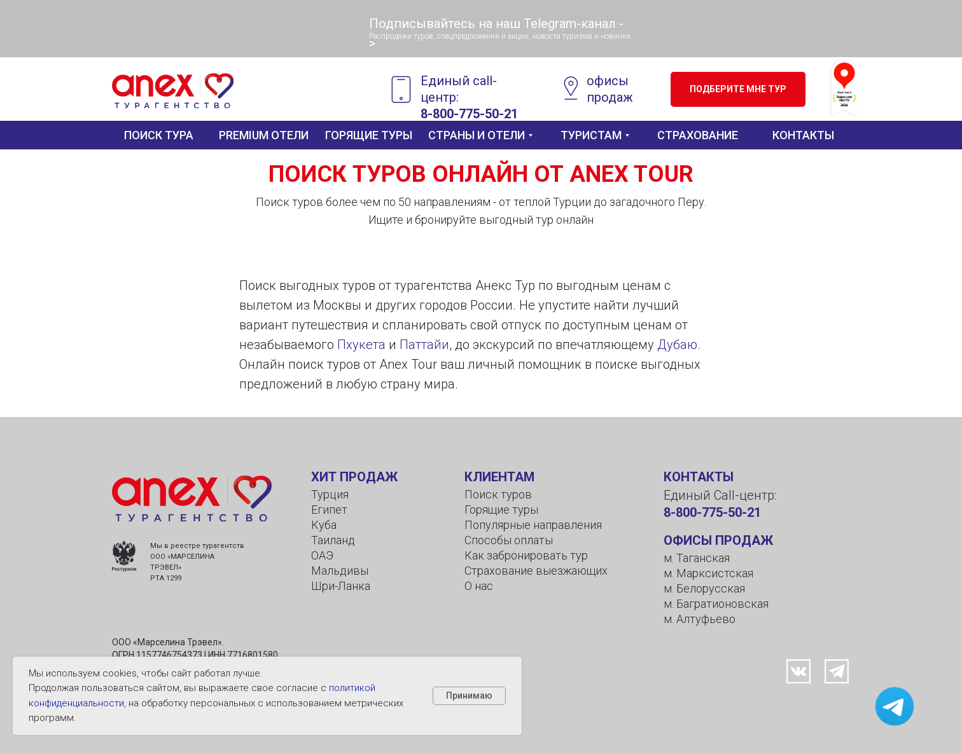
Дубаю (677, 344)
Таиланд (333, 540)
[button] (738, 89)
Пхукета (361, 344)
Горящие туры (501, 509)
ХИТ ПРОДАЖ (354, 476)
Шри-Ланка (340, 586)
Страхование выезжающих (536, 570)
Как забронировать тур (526, 555)
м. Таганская (697, 558)
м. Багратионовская (716, 603)
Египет (329, 509)
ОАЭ (322, 555)
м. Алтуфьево (699, 619)
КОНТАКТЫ (699, 476)
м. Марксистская (708, 573)
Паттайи (424, 344)
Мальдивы (339, 570)
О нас (478, 586)
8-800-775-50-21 (469, 113)
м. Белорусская (704, 588)
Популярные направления (533, 524)
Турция (330, 494)
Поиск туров (498, 494)
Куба (324, 524)
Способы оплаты (508, 540)
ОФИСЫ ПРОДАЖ (718, 540)
